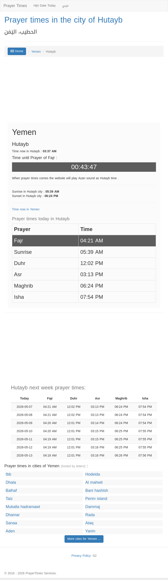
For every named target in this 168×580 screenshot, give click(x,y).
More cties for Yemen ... (84, 539)
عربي (65, 6)
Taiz (9, 499)
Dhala (11, 482)
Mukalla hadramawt (23, 507)
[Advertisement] (84, 92)
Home (16, 51)
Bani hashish (96, 491)
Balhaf (11, 491)
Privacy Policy (81, 556)
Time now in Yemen (25, 209)
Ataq (89, 523)
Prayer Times (15, 5)
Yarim (90, 531)
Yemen (36, 52)
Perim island (96, 499)
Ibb (8, 474)
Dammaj (92, 507)
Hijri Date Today (44, 6)
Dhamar (13, 515)
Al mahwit (94, 482)
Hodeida (92, 474)
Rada (90, 515)
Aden (10, 531)
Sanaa (11, 523)
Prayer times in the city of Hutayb (63, 20)
